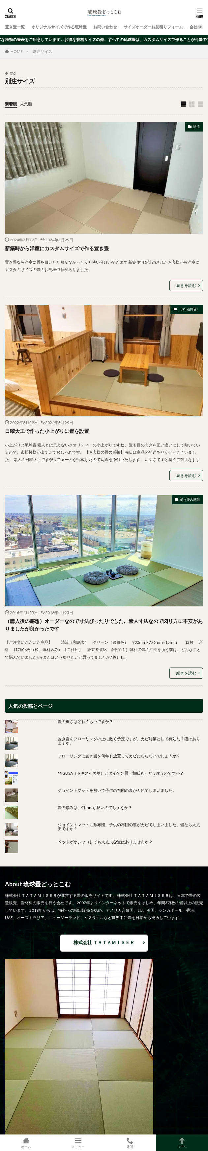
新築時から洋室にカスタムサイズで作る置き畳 (57, 248)
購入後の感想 (190, 499)
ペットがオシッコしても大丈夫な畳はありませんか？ (105, 841)
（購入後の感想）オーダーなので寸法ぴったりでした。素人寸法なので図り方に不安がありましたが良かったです (104, 625)
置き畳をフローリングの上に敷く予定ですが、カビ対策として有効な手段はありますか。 (129, 740)
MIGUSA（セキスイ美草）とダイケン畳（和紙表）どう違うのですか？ (121, 773)
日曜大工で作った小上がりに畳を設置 (47, 431)
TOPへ (182, 1142)
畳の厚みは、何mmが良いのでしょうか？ (97, 807)
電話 (130, 1142)
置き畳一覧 (15, 26)
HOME (17, 51)
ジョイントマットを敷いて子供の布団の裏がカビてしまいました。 (117, 790)
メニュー (78, 1142)
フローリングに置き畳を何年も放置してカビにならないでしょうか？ (121, 755)
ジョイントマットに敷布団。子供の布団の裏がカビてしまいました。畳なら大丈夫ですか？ (129, 826)
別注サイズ (42, 51)
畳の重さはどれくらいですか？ (85, 721)
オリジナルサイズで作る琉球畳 (59, 26)
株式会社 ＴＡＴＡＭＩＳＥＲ (104, 942)
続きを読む (186, 285)
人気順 (26, 103)
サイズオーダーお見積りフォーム (153, 26)
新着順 (11, 103)
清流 (196, 127)
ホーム (26, 1142)
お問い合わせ (105, 26)
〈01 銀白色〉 (189, 309)
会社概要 (197, 26)
